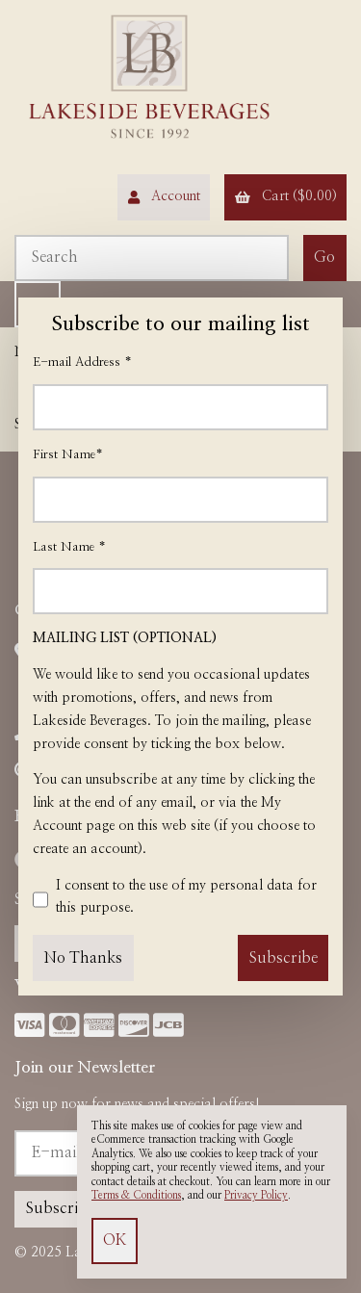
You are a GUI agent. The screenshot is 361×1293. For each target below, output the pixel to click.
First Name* (68, 455)
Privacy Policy (256, 1195)
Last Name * (69, 547)
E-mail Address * (82, 362)
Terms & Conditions (136, 1195)
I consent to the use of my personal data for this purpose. (175, 900)
